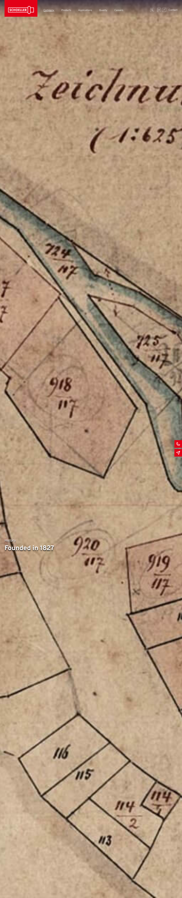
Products (66, 10)
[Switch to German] (159, 10)
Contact (173, 10)
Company (48, 10)
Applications (85, 10)
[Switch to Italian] (164, 10)
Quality (103, 10)
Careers (118, 10)
